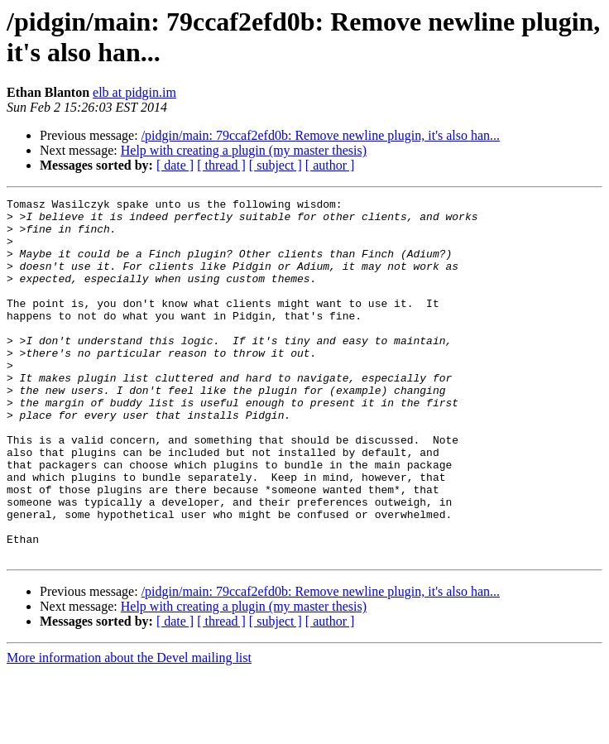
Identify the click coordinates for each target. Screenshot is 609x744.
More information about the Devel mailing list (129, 729)
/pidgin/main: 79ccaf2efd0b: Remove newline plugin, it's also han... (320, 135)
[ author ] (330, 165)
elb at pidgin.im (134, 92)
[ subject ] (275, 165)
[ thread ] (221, 165)
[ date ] (175, 165)
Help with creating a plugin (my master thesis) (244, 150)
